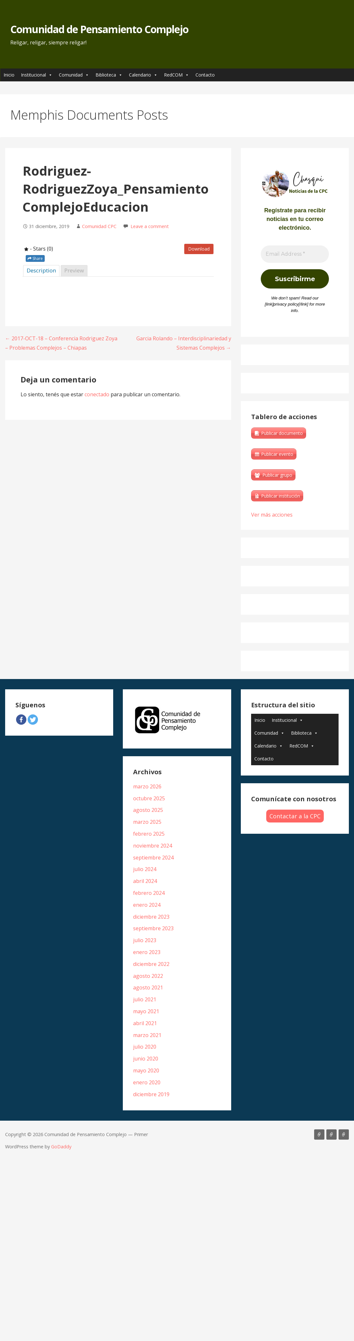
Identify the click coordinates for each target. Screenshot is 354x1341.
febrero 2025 (149, 833)
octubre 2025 (149, 798)
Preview (74, 270)
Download (199, 249)
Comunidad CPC (99, 226)
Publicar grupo (277, 475)
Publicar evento (277, 454)
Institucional (36, 75)
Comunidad (74, 75)
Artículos (319, 1134)
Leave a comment (150, 226)
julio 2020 (144, 1046)
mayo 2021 (146, 1011)
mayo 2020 (146, 1070)
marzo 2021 (147, 1035)
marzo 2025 (147, 821)
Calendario (143, 75)
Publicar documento (282, 433)
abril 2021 (145, 1023)
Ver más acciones (272, 514)
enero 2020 (146, 1082)
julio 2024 (144, 869)
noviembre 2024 (152, 845)
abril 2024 (145, 881)
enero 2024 (146, 904)
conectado (97, 394)
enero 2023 (146, 952)
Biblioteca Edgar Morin (344, 1134)
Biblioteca (109, 75)
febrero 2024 (149, 892)
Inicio (9, 75)
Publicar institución (280, 496)
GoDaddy (61, 1147)
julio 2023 (144, 940)
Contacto (205, 75)
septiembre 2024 (153, 857)
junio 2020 (145, 1058)
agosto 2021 (148, 987)
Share (35, 258)
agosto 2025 (148, 809)
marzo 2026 (147, 786)
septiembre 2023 (153, 928)
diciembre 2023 (151, 916)
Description (41, 270)
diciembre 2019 (151, 1094)
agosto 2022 (148, 975)
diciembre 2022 (151, 964)
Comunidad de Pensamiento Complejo (99, 29)
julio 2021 (144, 999)
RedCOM (176, 75)
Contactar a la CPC (295, 816)
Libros (331, 1134)
